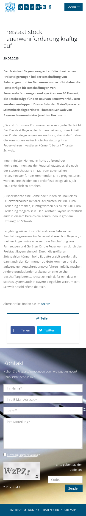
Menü (73, 7)
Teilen (43, 318)
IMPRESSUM (18, 510)
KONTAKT (34, 510)
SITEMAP (70, 510)
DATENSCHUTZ (52, 510)
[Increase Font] (32, 7)
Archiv (45, 304)
